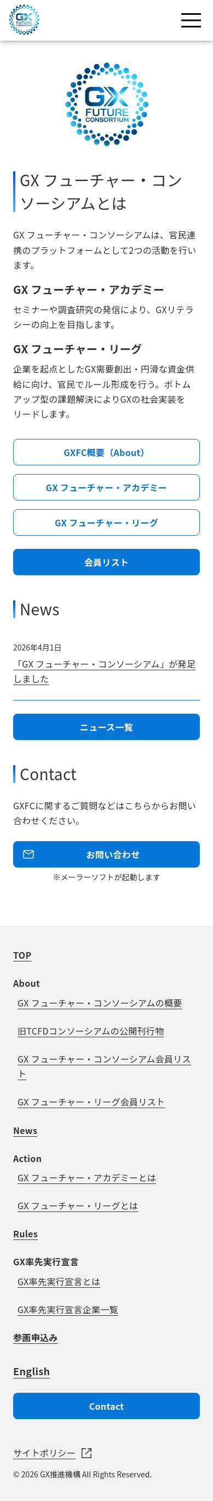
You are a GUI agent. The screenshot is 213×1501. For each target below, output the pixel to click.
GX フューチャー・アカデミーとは (87, 1177)
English (31, 1371)
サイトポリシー (44, 1452)
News (25, 1130)
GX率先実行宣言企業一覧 (68, 1309)
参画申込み (35, 1337)
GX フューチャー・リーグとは (78, 1205)
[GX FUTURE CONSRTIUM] (24, 31)
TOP (22, 954)
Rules (25, 1233)
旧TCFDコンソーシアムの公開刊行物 (91, 1030)
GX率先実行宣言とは (59, 1281)
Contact (106, 1406)
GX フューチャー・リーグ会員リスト (91, 1101)
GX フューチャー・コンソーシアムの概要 (100, 1002)
